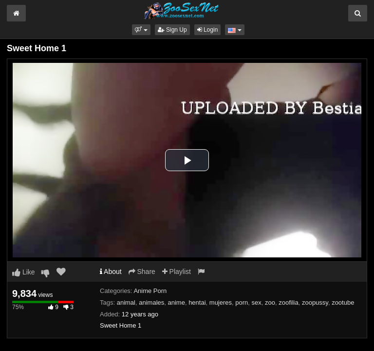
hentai (197, 302)
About (111, 271)
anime (176, 302)
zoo (270, 302)
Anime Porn (150, 290)
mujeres (220, 302)
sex (257, 302)
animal (126, 302)
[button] (141, 29)
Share (142, 271)
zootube (343, 302)
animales (151, 302)
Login (207, 29)
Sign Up (172, 29)
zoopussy (315, 302)
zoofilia (288, 302)
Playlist (176, 271)
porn (241, 302)
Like (23, 272)
